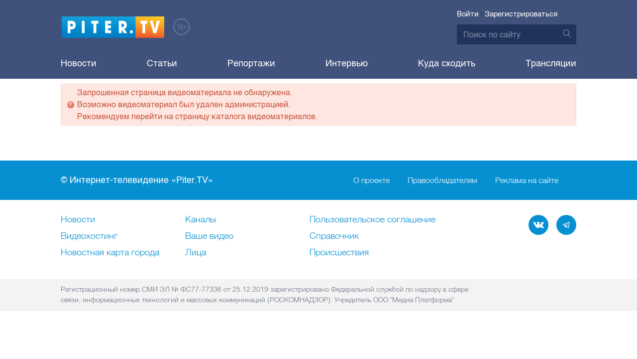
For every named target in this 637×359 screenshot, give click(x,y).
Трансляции (551, 63)
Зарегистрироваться (521, 13)
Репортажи (251, 63)
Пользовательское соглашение (372, 247)
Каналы (200, 247)
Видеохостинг (89, 263)
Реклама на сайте (526, 207)
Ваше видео (209, 263)
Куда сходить (446, 63)
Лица (195, 280)
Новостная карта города (110, 280)
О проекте (371, 207)
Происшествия (339, 280)
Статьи (162, 63)
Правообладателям (442, 207)
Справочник (334, 263)
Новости (79, 63)
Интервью (346, 63)
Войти (468, 13)
